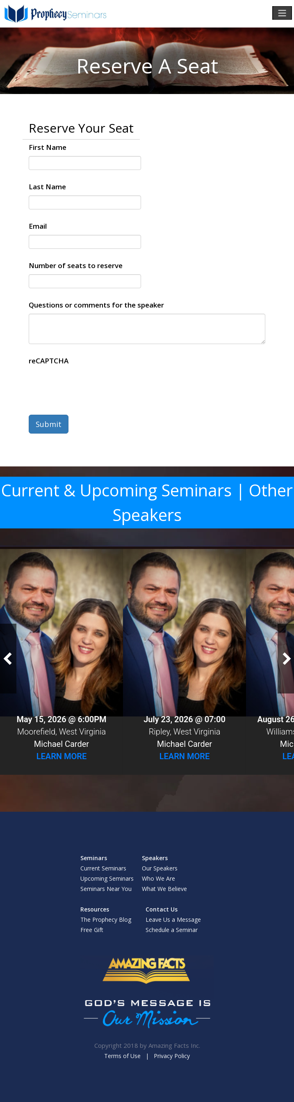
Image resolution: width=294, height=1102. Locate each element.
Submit (49, 424)
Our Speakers (160, 868)
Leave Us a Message (173, 919)
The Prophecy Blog (105, 919)
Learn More (61, 756)
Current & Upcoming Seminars (116, 490)
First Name (47, 147)
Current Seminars (103, 868)
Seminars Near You (106, 889)
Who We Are (158, 878)
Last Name (47, 186)
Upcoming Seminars (107, 878)
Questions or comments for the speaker (96, 305)
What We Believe (164, 889)
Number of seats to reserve (76, 265)
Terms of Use (122, 1056)
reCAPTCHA (48, 360)
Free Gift (91, 930)
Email (38, 226)
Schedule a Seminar (172, 930)
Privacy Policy (172, 1056)
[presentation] (91, 386)
